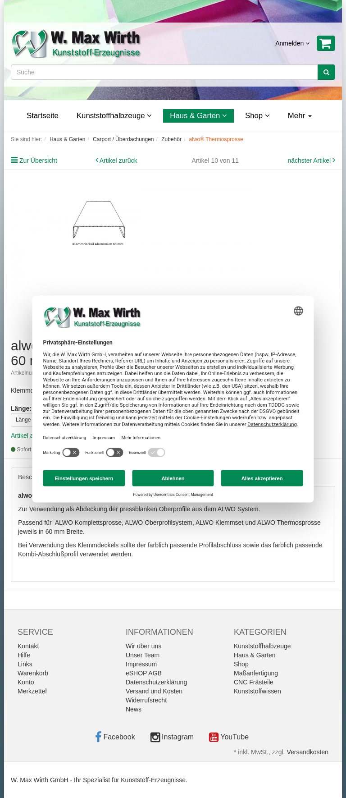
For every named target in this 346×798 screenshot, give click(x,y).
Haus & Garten (198, 115)
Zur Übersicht (38, 160)
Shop (257, 115)
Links (25, 664)
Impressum (141, 664)
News (133, 709)
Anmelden (292, 43)
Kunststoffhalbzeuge (114, 115)
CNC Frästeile (253, 682)
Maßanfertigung (256, 673)
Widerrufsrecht (146, 700)
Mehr (300, 115)
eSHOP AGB (144, 673)
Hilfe (24, 655)
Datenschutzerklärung (156, 682)
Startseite (43, 115)
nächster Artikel (309, 160)
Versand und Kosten (154, 691)
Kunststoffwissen (257, 691)
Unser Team (142, 655)
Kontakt (28, 646)
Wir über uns (143, 646)
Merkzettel (32, 691)
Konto (26, 682)
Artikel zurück (118, 160)
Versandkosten (307, 752)
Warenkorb (33, 673)
